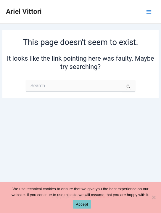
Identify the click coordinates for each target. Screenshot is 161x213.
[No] (154, 197)
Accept (82, 204)
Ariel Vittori (24, 11)
